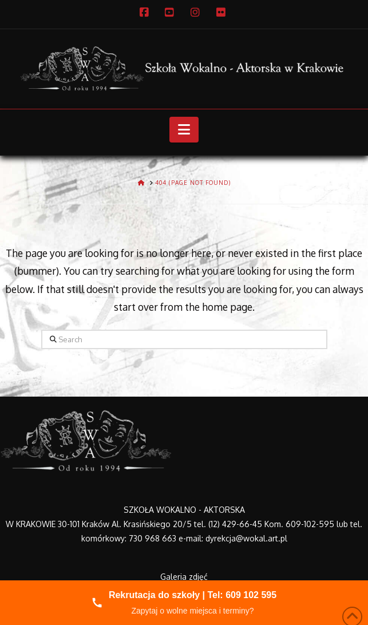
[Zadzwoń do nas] (184, 602)
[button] (184, 130)
